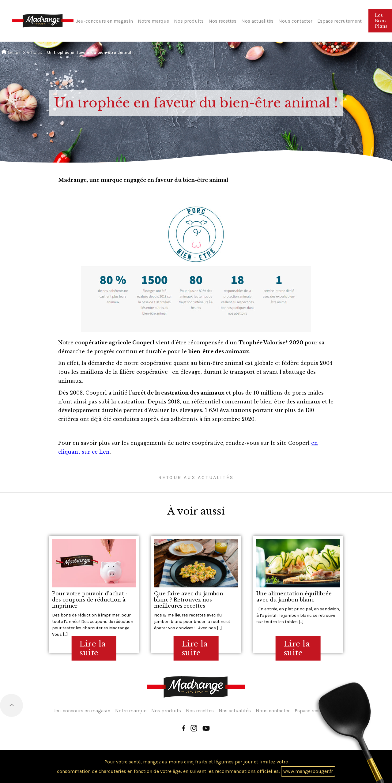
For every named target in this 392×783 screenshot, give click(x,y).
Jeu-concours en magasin (104, 21)
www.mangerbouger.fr (308, 771)
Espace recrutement (339, 21)
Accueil (11, 52)
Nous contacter (295, 21)
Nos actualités (257, 21)
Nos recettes (222, 21)
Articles (34, 52)
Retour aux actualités (196, 477)
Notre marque (153, 21)
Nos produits (189, 21)
